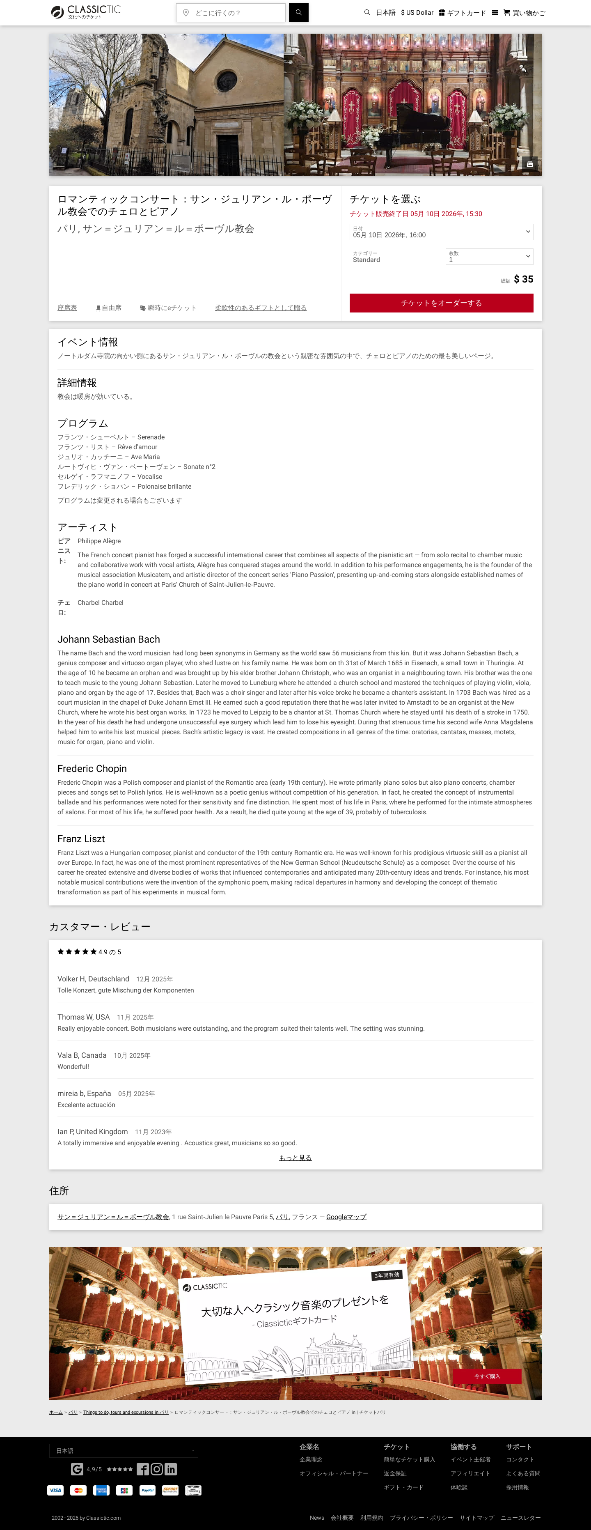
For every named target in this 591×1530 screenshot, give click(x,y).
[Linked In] (171, 1471)
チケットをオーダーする (441, 303)
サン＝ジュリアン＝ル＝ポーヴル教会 (113, 1217)
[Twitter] (157, 1471)
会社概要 (342, 1517)
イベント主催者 (471, 1459)
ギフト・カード (404, 1487)
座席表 (67, 308)
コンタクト (520, 1459)
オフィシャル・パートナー (334, 1473)
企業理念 (311, 1459)
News (317, 1517)
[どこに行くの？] (236, 10)
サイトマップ (477, 1517)
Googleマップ (346, 1217)
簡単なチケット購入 (409, 1459)
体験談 (459, 1487)
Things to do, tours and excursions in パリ (126, 1412)
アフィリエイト (471, 1473)
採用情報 (517, 1487)
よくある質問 (523, 1473)
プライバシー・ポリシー (421, 1517)
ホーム (56, 1412)
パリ (282, 1217)
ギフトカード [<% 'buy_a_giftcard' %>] (462, 13)
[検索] (299, 12)
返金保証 (395, 1473)
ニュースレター (521, 1517)
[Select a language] (123, 1451)
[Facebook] (77, 1468)
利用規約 (371, 1517)
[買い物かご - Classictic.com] (524, 13)
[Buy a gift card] (295, 1323)
